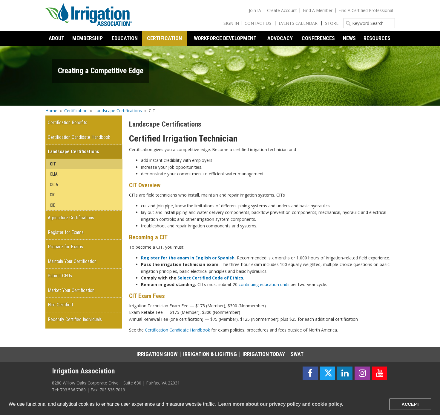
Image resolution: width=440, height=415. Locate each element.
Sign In (231, 23)
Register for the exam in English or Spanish (187, 258)
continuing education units (264, 284)
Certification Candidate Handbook (177, 330)
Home (51, 110)
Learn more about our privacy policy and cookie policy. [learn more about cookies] (280, 404)
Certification (76, 110)
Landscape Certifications (118, 110)
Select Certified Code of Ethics (210, 278)
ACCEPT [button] (410, 404)
